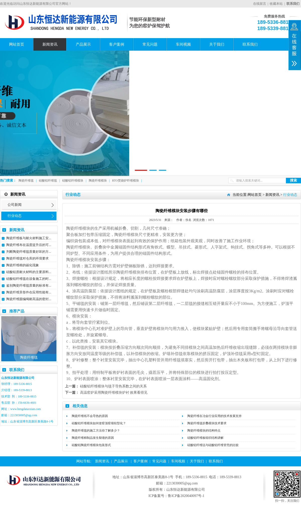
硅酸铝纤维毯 (48, 180)
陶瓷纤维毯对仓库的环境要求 (27, 258)
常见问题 (150, 44)
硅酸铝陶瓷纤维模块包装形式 (91, 445)
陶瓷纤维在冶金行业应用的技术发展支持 (214, 416)
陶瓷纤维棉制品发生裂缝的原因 (93, 438)
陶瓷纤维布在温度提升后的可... (28, 245)
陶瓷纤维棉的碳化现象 (22, 265)
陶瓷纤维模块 (98, 180)
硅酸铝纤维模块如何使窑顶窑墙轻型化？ (99, 423)
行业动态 (15, 216)
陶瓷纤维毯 (26, 180)
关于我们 (216, 44)
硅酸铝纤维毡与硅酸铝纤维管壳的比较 (213, 445)
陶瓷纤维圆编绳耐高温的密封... (28, 299)
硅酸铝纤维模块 (72, 180)
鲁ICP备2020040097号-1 (186, 496)
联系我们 (250, 44)
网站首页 (16, 44)
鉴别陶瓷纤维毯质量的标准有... (28, 285)
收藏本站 (276, 4)
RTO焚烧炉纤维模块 (125, 180)
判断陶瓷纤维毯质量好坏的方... (28, 251)
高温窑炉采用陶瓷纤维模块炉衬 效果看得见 (114, 392)
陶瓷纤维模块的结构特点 (203, 430)
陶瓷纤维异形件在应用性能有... (28, 292)
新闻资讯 (49, 44)
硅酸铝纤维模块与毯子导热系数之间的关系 (113, 386)
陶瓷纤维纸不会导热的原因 (90, 416)
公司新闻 (15, 205)
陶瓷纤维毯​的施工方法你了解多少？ (96, 430)
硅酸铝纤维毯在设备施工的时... (28, 279)
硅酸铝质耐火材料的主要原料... (28, 272)
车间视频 (183, 44)
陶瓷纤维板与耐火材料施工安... (28, 238)
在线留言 (259, 4)
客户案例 (116, 44)
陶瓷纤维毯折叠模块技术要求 (207, 423)
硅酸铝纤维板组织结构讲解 (205, 438)
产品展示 (83, 44)
